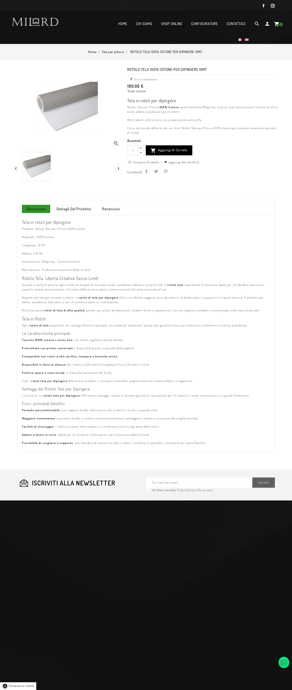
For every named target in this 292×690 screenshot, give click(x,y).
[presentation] (15, 168)
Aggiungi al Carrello (169, 150)
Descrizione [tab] (36, 209)
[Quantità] (132, 150)
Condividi (146, 171)
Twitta (156, 171)
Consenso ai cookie (18, 685)
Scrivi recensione (143, 79)
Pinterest (165, 171)
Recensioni (111, 209)
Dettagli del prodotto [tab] (74, 209)
